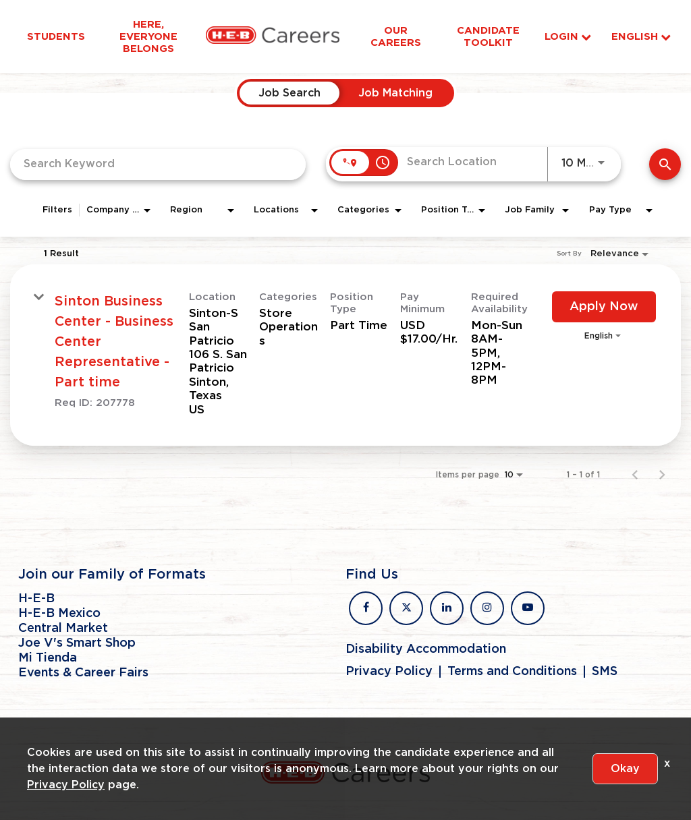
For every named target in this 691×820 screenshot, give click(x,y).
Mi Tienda (47, 658)
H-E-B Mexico (59, 614)
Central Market (63, 628)
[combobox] (158, 164)
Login (568, 37)
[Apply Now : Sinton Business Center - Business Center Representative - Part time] (604, 306)
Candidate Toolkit (488, 36)
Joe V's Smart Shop (77, 643)
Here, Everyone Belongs (148, 36)
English (641, 37)
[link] (345, 355)
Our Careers (395, 36)
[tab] (289, 93)
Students (56, 36)
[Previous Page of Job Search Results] (634, 474)
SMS (604, 672)
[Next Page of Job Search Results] (661, 474)
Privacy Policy (389, 672)
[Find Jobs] (665, 164)
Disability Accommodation (426, 649)
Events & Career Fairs (83, 673)
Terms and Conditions (512, 672)
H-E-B (36, 599)
